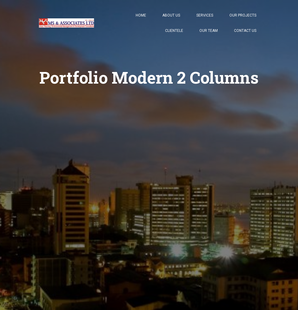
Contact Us (245, 30)
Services (204, 15)
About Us (171, 15)
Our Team (208, 30)
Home (141, 15)
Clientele (174, 30)
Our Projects (242, 15)
